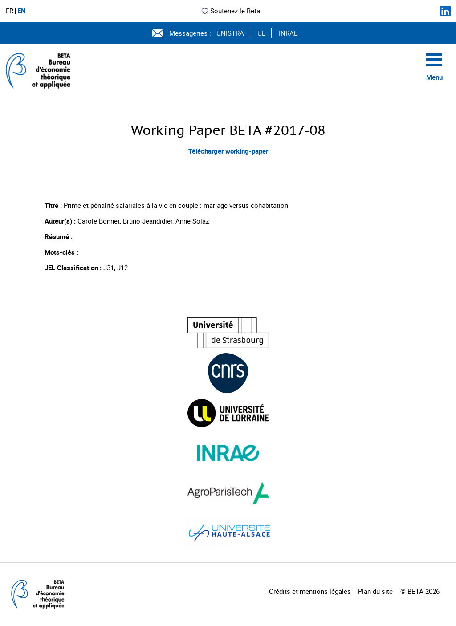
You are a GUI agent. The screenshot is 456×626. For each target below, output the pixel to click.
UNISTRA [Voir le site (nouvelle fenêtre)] (230, 32)
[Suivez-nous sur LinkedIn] (445, 11)
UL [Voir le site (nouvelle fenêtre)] (261, 32)
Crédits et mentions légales (310, 591)
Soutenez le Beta (230, 10)
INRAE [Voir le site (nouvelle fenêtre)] (288, 32)
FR (9, 11)
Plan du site (375, 591)
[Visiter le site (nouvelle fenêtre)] (228, 332)
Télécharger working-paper (228, 150)
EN (21, 11)
